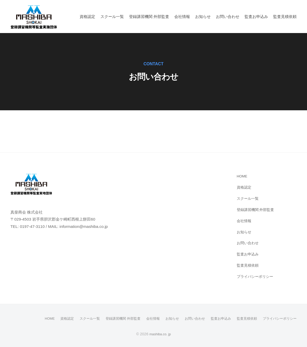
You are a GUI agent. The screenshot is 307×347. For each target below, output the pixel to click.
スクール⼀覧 (112, 16)
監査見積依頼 (285, 16)
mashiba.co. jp (160, 334)
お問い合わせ (227, 16)
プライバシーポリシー (256, 276)
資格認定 (87, 16)
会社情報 (182, 16)
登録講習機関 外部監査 (149, 16)
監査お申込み (256, 16)
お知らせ (203, 16)
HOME (243, 176)
